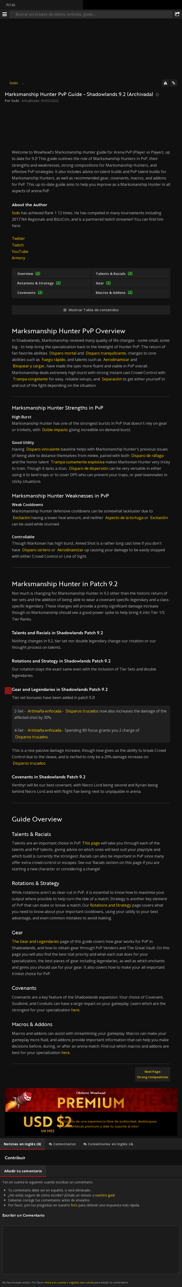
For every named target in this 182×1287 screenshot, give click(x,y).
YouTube (20, 251)
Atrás (10, 4)
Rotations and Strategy (110, 905)
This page (91, 843)
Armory (18, 257)
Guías (13, 83)
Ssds (16, 212)
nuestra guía (104, 1195)
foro (74, 1205)
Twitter (18, 238)
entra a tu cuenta (55, 1282)
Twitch (18, 245)
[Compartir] (177, 14)
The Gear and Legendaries (35, 941)
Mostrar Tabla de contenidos (94, 310)
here (75, 1010)
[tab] (22, 1144)
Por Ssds (12, 100)
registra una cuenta (81, 1282)
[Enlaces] (173, 83)
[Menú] (4, 14)
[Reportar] (165, 83)
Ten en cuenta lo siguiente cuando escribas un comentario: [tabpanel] (91, 1232)
